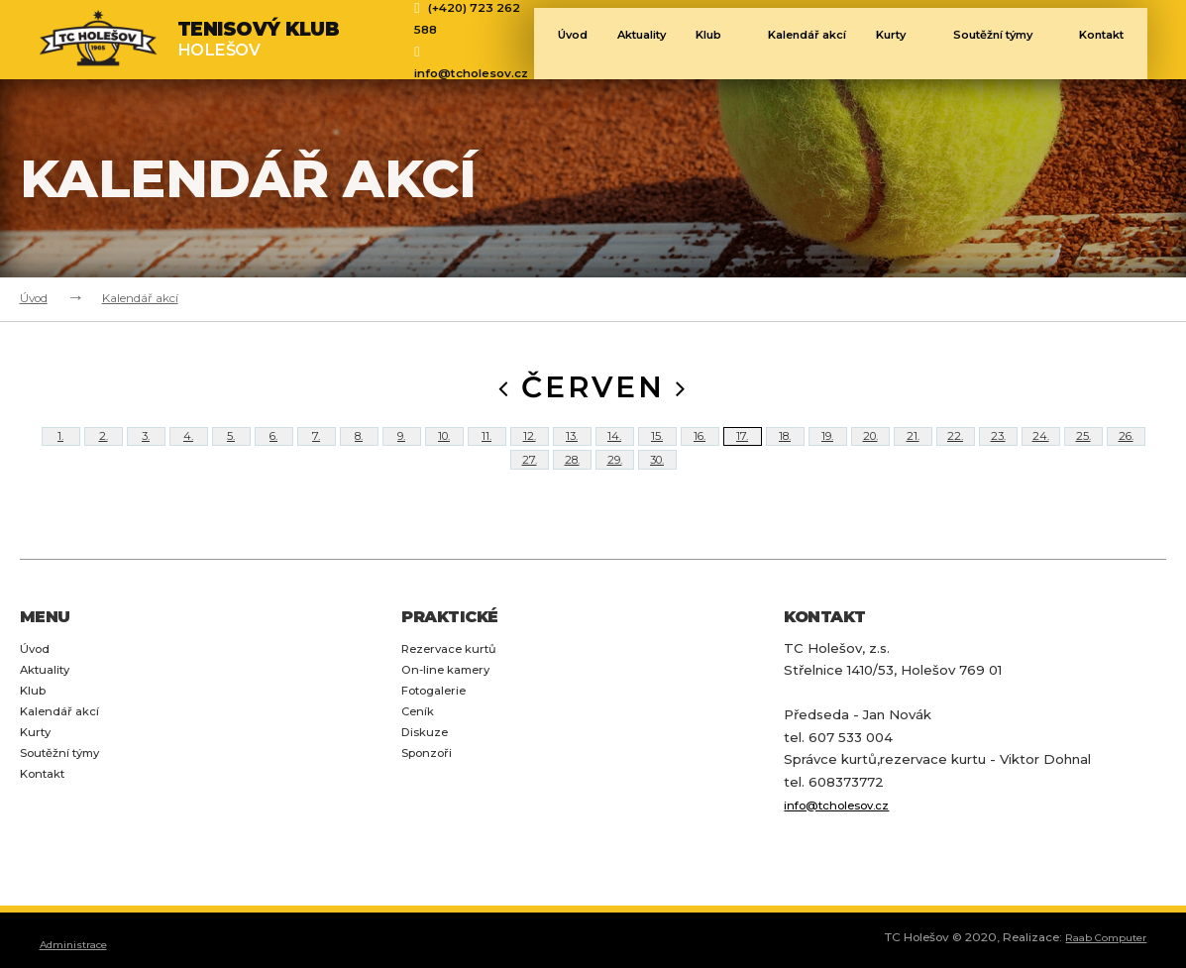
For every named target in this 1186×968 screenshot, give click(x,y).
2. (103, 451)
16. (699, 451)
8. (359, 451)
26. (1125, 451)
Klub (721, 42)
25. (1083, 451)
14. (614, 451)
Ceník (420, 774)
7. (316, 451)
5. (231, 451)
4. (188, 451)
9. (401, 451)
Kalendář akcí (811, 41)
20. (870, 451)
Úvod (560, 41)
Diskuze (428, 797)
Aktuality (636, 41)
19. (827, 451)
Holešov (258, 39)
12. (529, 451)
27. (529, 504)
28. (572, 504)
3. (146, 451)
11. (487, 451)
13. (572, 451)
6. (274, 451)
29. (614, 504)
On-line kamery (452, 730)
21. (913, 451)
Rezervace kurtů (457, 708)
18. (785, 451)
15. (657, 451)
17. (742, 451)
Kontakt (47, 840)
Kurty (914, 42)
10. (444, 451)
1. (60, 451)
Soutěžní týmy (1019, 42)
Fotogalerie (440, 752)
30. (657, 504)
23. (998, 451)
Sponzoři (431, 818)
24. (1040, 451)
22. (955, 451)
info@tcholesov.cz (471, 73)
